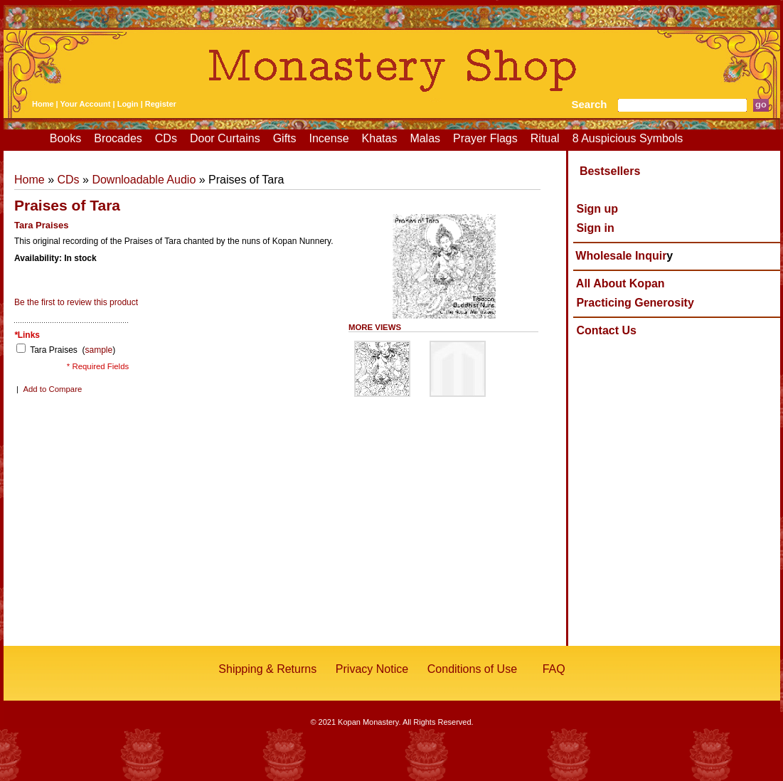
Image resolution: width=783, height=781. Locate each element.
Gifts (285, 138)
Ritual (545, 138)
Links (27, 335)
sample (99, 350)
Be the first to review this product (76, 302)
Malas (425, 138)
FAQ (554, 669)
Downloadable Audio (144, 180)
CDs (166, 138)
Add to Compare (52, 389)
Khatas (380, 138)
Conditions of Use (472, 669)
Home (43, 104)
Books (65, 138)
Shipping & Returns (267, 669)
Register (160, 104)
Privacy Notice (372, 669)
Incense (329, 138)
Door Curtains (225, 138)
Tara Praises (55, 350)
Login (128, 104)
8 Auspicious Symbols (627, 138)
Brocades (118, 138)
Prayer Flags (485, 138)
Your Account (85, 104)
